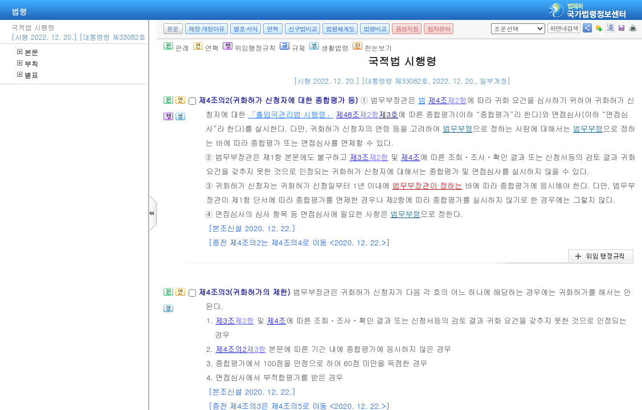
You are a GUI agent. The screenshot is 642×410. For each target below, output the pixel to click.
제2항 (457, 100)
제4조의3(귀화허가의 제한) (245, 291)
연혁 (272, 28)
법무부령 (458, 128)
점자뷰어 (438, 28)
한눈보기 (372, 47)
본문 (27, 52)
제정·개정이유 (206, 28)
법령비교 (374, 28)
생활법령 (329, 47)
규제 (292, 47)
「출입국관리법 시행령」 (290, 114)
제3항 (256, 348)
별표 (27, 75)
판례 (176, 47)
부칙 (27, 63)
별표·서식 (246, 28)
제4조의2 (231, 348)
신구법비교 (302, 28)
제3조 (359, 156)
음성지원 (406, 28)
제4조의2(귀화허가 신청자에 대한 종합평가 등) (279, 100)
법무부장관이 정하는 (427, 185)
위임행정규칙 (249, 47)
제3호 (388, 114)
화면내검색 (564, 28)
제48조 (348, 114)
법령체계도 (340, 28)
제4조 (437, 100)
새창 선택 (494, 23)
